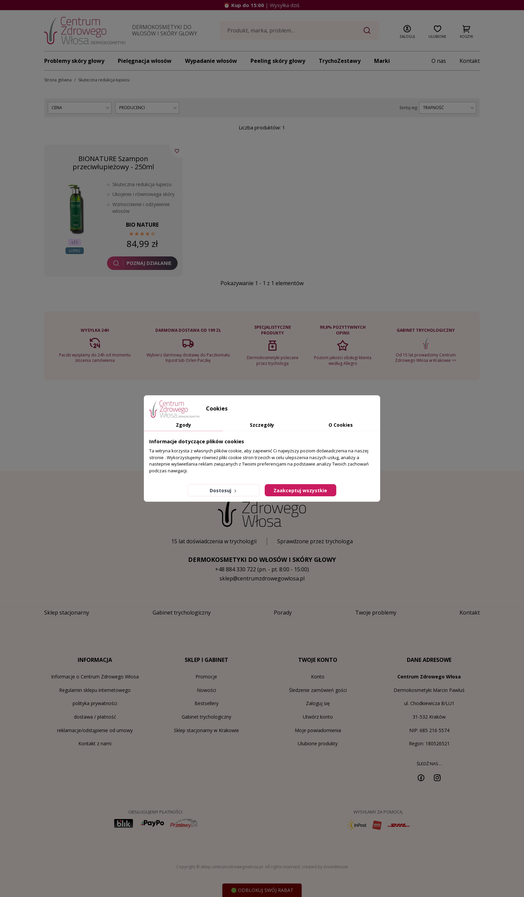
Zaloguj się (318, 703)
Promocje (206, 676)
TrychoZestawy (340, 61)
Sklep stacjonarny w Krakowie (206, 730)
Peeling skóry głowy (278, 61)
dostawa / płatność (95, 717)
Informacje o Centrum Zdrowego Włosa (95, 676)
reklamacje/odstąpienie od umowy (95, 730)
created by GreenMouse (325, 867)
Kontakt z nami (94, 743)
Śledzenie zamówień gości (318, 690)
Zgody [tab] (183, 425)
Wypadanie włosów (211, 61)
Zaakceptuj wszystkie (300, 490)
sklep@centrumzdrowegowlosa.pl (262, 578)
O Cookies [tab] (341, 425)
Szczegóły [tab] (262, 425)
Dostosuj (224, 490)
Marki (382, 61)
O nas (438, 61)
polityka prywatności (95, 703)
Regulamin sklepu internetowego (95, 690)
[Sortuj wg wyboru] (447, 108)
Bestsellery (206, 703)
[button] (407, 30)
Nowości (206, 690)
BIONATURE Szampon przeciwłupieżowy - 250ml (113, 162)
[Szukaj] (299, 30)
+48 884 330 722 (235, 569)
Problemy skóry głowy (74, 61)
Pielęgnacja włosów (145, 61)
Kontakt (470, 61)
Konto (317, 676)
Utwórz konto (318, 717)
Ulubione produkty (318, 743)
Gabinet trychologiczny (206, 717)
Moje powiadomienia (318, 730)
